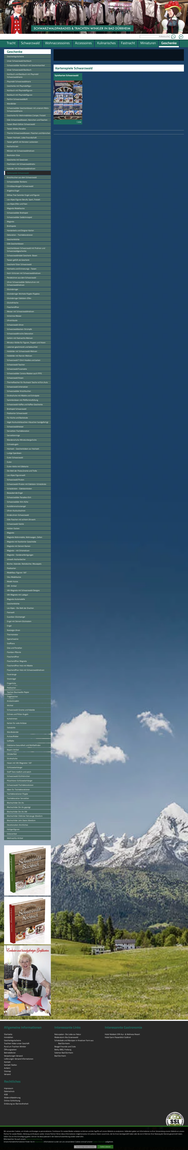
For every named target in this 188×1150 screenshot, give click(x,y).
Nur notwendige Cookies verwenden (85, 1147)
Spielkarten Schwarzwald (66, 75)
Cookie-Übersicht (99, 1141)
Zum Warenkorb (181, 35)
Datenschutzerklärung (34, 1139)
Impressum (39, 1141)
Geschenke (14, 52)
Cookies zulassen (105, 1147)
